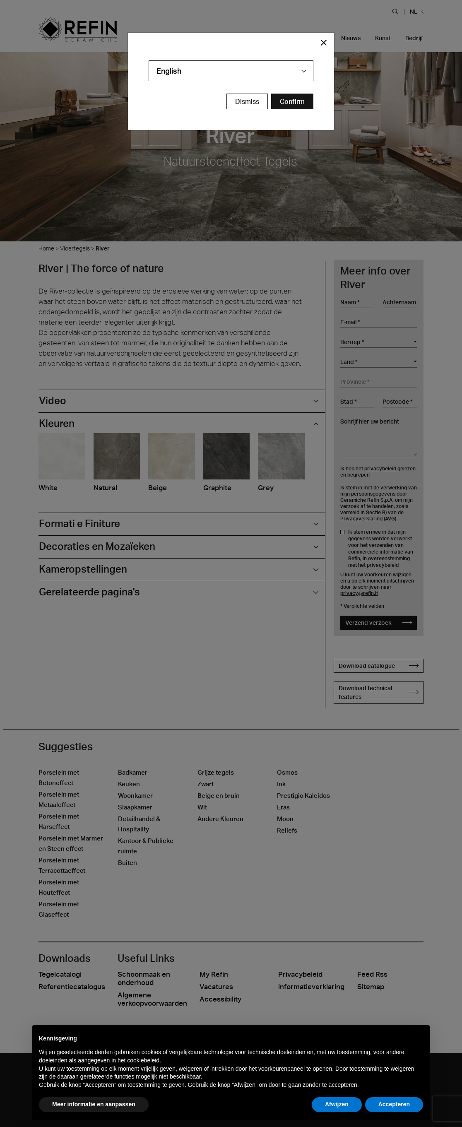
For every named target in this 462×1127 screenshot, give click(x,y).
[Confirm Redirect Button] (292, 101)
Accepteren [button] (394, 1104)
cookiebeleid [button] (143, 1060)
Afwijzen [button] (337, 1104)
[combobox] (231, 70)
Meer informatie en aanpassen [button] (93, 1104)
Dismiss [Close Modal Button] (247, 101)
